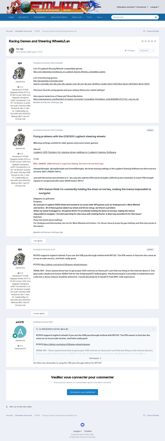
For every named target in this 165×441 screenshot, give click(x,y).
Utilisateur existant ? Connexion (132, 7)
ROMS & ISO (77, 17)
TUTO (89, 17)
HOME (11, 17)
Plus (99, 17)
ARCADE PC (24, 17)
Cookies (88, 431)
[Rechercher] (126, 17)
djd (21, 49)
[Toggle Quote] (37, 329)
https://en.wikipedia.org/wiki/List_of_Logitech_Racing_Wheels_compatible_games (69, 72)
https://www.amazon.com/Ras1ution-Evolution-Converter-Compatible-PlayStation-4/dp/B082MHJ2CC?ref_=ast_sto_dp (86, 99)
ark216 (20, 322)
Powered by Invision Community (82, 437)
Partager (130, 50)
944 (20, 346)
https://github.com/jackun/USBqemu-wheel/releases (64, 264)
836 (20, 87)
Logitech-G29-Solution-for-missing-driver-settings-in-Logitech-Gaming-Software (74, 152)
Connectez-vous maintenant (82, 392)
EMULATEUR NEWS (59, 17)
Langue (154, 7)
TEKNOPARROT (39, 17)
